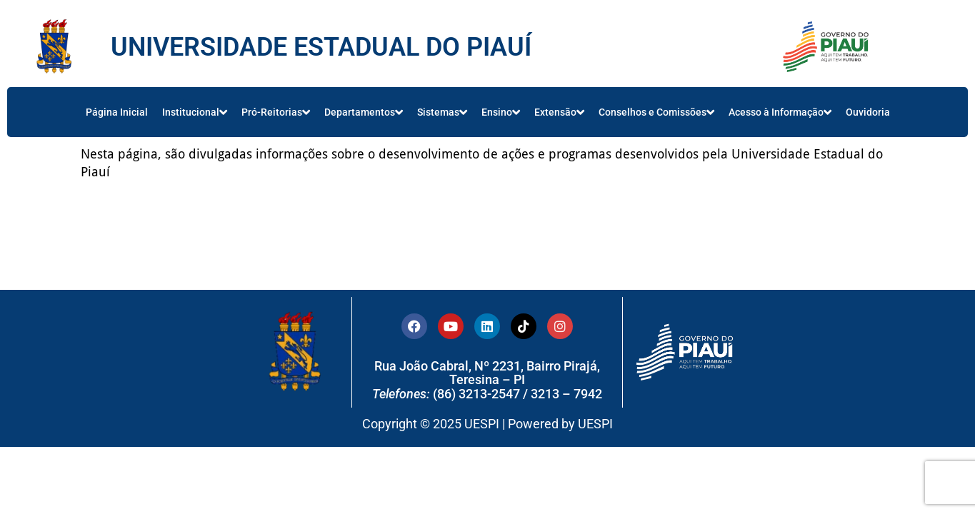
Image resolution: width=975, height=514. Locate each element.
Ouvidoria (868, 112)
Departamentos (363, 112)
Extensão (559, 112)
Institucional (194, 112)
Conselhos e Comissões (656, 112)
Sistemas (442, 112)
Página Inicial (117, 112)
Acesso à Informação (780, 112)
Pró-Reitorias (275, 112)
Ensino (500, 112)
